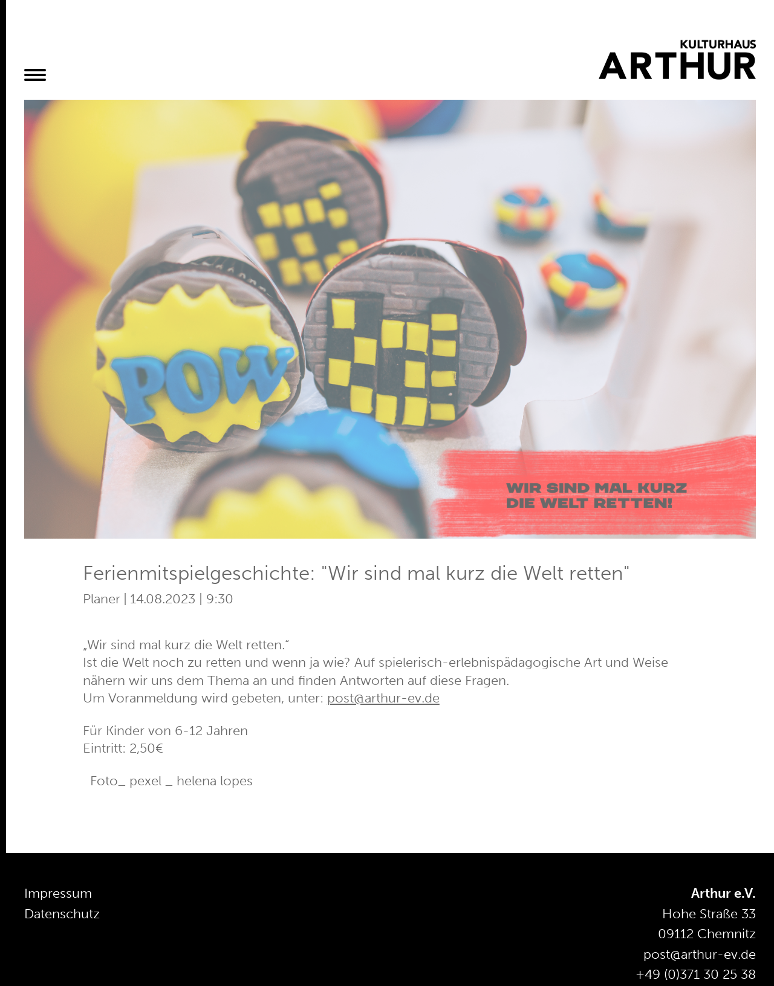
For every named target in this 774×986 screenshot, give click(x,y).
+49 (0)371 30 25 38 (696, 974)
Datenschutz (62, 914)
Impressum (58, 893)
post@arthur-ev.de (383, 698)
